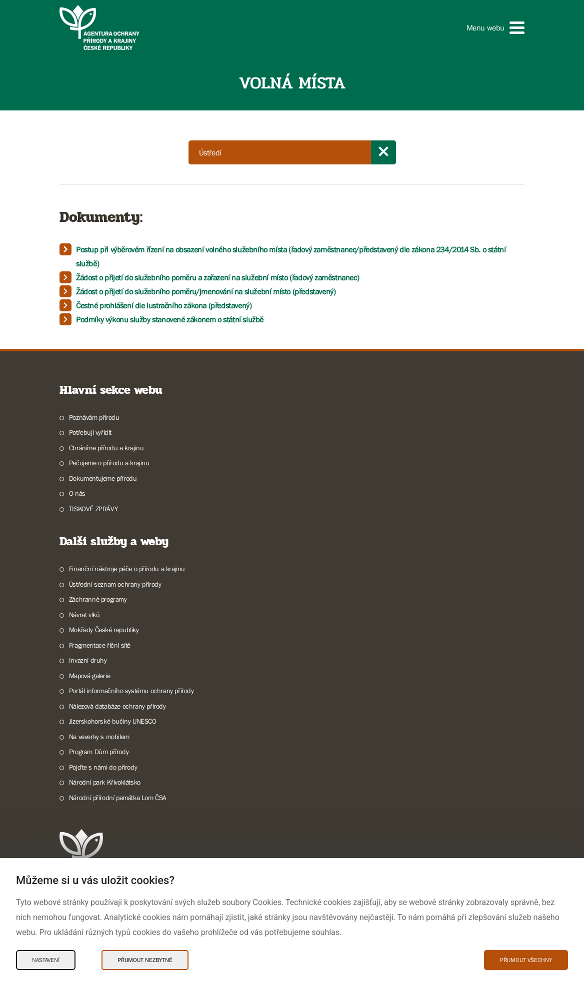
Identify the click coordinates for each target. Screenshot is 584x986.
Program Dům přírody (98, 752)
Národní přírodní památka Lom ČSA (117, 798)
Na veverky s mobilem (99, 737)
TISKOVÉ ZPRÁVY (93, 509)
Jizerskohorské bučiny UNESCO (112, 721)
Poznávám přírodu (94, 417)
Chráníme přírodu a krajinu (106, 448)
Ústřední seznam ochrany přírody (115, 584)
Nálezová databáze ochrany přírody (117, 706)
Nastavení (46, 960)
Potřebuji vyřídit (90, 432)
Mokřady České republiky (104, 630)
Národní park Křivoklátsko (104, 782)
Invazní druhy (88, 660)
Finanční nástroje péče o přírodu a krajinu (127, 569)
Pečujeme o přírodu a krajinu (109, 463)
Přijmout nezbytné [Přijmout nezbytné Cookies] (145, 960)
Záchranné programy (98, 599)
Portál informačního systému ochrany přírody (131, 691)
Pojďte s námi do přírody (103, 767)
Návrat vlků (84, 615)
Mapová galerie (89, 676)
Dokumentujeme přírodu (103, 478)
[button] (495, 27)
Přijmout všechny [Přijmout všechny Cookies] (526, 960)
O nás (77, 493)
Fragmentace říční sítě (99, 645)
